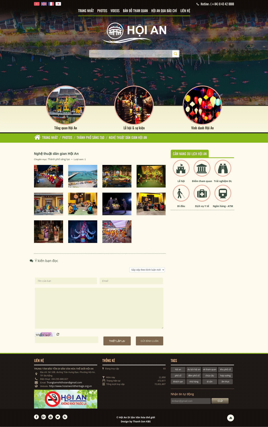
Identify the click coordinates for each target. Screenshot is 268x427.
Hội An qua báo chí (164, 11)
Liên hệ (185, 11)
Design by (136, 421)
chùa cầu (209, 375)
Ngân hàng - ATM (223, 206)
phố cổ (178, 375)
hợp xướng (225, 375)
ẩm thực (225, 381)
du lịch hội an (193, 369)
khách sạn (178, 381)
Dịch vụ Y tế (202, 206)
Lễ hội (181, 181)
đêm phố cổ (193, 375)
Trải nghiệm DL (223, 181)
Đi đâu (181, 206)
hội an (178, 369)
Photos (102, 11)
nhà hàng (193, 381)
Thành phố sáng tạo (59, 159)
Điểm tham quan (202, 181)
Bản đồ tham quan (135, 11)
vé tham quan (209, 369)
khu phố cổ (225, 369)
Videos (115, 11)
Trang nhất (86, 11)
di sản (209, 381)
